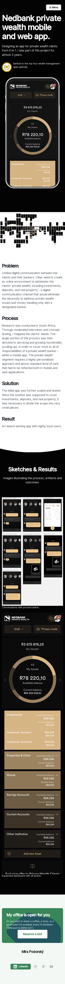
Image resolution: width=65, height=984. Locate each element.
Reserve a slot (32, 934)
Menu (53, 7)
